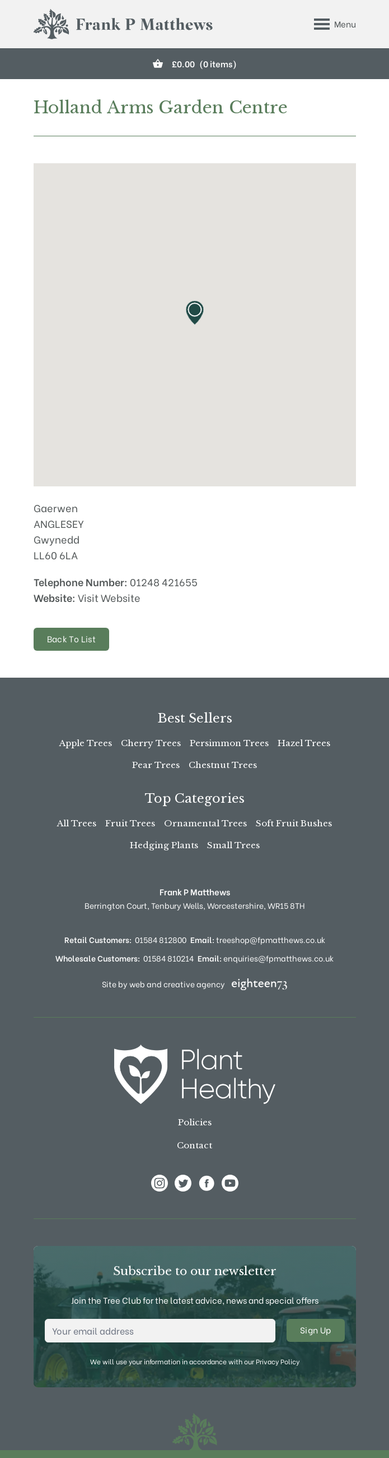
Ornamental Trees (205, 823)
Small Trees (233, 845)
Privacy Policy (277, 1361)
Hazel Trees (304, 743)
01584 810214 (168, 958)
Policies (195, 1122)
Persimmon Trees (229, 743)
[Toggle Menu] (335, 24)
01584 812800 (160, 939)
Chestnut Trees (223, 765)
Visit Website (109, 597)
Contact (194, 1145)
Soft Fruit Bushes (294, 823)
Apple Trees (85, 743)
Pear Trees (156, 765)
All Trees (76, 823)
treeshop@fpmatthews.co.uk (257, 939)
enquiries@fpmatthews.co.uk (266, 958)
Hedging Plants (164, 845)
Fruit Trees (130, 823)
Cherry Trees (151, 743)
